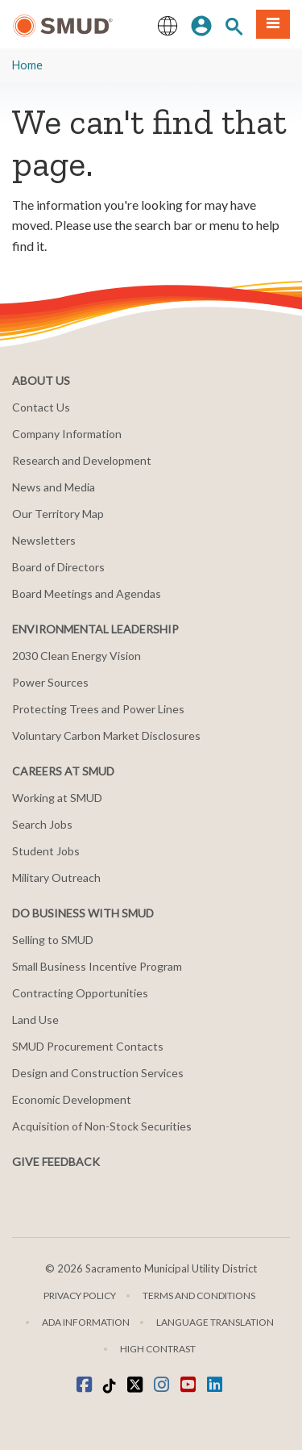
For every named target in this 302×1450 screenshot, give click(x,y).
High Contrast (158, 1349)
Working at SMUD (57, 797)
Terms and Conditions (199, 1295)
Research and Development (81, 460)
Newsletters (44, 540)
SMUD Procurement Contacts (87, 1046)
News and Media (53, 487)
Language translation (215, 1322)
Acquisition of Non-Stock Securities (102, 1126)
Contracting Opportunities (80, 993)
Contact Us (41, 407)
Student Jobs (46, 851)
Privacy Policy (79, 1295)
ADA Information (86, 1322)
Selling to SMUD (52, 939)
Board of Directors (58, 567)
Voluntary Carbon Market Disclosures (106, 735)
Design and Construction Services (98, 1073)
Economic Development (71, 1099)
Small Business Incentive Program (97, 966)
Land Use (35, 1019)
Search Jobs (42, 824)
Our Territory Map (58, 513)
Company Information (67, 434)
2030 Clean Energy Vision (76, 655)
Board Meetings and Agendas (86, 593)
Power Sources (50, 682)
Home (27, 65)
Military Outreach (56, 877)
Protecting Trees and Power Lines (98, 709)
